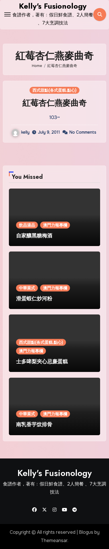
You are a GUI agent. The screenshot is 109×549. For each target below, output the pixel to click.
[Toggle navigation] (7, 14)
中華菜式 (27, 288)
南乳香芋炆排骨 (34, 424)
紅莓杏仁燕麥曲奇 (54, 103)
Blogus (86, 532)
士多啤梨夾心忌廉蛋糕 (42, 361)
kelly (21, 132)
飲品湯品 (27, 225)
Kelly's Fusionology (53, 6)
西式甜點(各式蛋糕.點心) (54, 90)
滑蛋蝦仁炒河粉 (34, 298)
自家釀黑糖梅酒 (34, 235)
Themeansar (54, 541)
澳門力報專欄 (55, 225)
